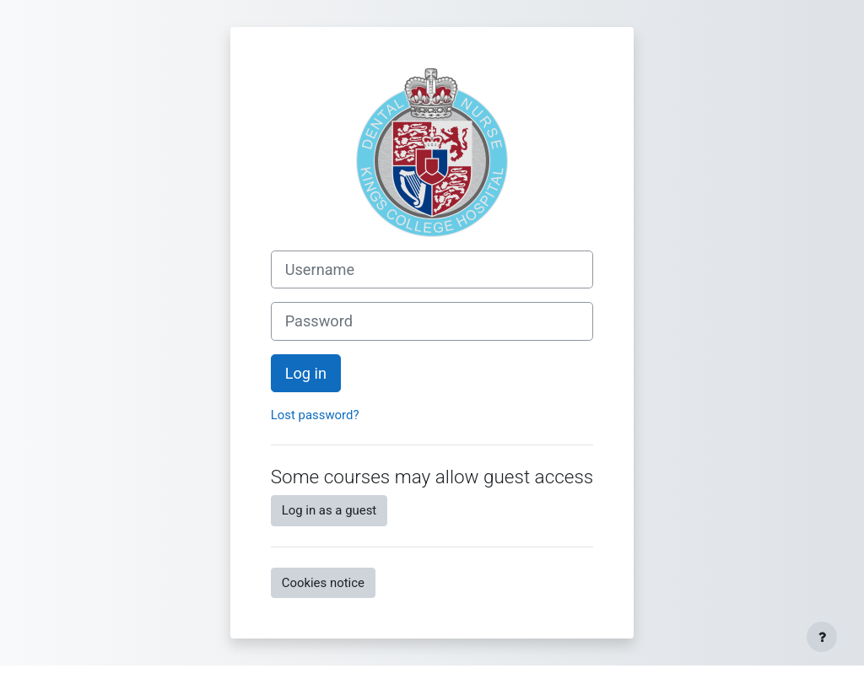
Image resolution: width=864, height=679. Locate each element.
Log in (306, 373)
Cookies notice (323, 582)
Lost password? (315, 415)
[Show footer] (822, 637)
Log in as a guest (329, 510)
